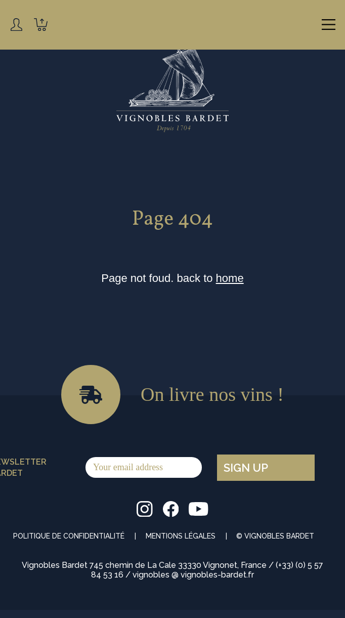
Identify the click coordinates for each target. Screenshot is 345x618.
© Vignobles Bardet (275, 536)
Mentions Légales (180, 536)
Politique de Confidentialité (68, 536)
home (230, 278)
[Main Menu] (328, 24)
